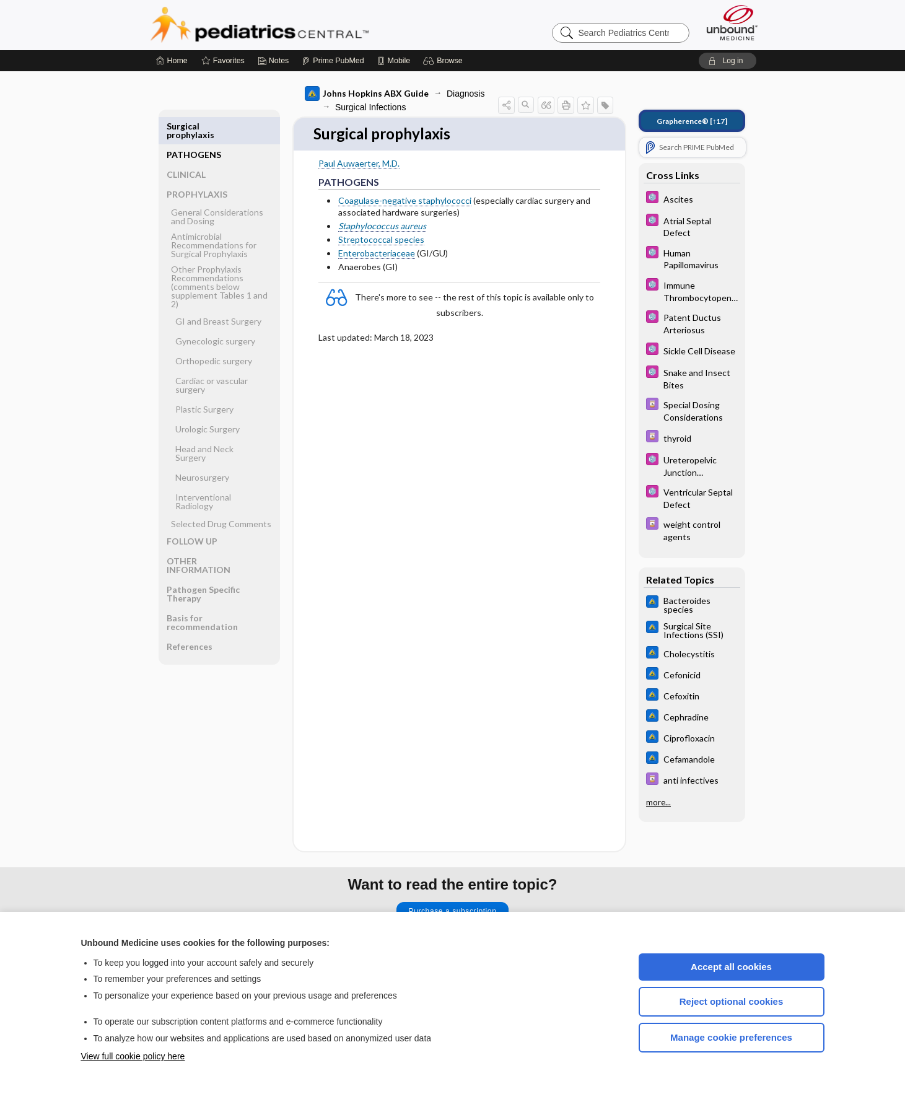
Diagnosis (465, 93)
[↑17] (692, 121)
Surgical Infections (370, 107)
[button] (444, 60)
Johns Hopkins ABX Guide (367, 93)
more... (658, 802)
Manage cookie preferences (731, 1037)
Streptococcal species (381, 240)
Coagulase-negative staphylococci (404, 201)
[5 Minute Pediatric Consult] (692, 198)
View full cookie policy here (133, 1056)
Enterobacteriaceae (376, 253)
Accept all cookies (731, 966)
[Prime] (333, 60)
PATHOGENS (194, 126)
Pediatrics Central (304, 24)
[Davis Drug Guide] (692, 410)
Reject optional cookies (732, 1001)
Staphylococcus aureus (382, 226)
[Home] (172, 60)
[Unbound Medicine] (732, 22)
